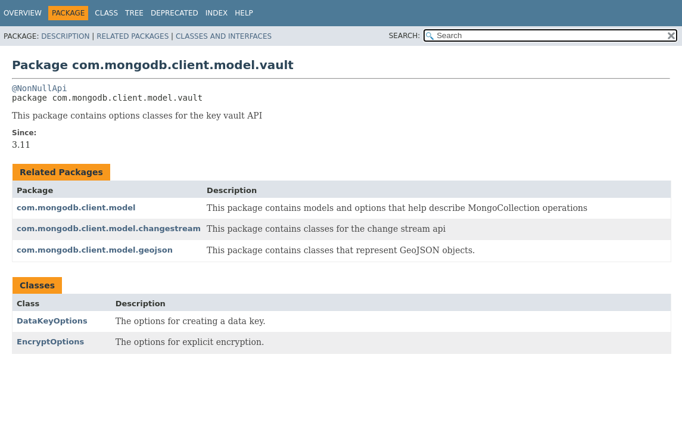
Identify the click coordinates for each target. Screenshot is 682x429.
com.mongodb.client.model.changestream (109, 228)
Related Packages (132, 36)
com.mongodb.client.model (76, 207)
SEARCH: (405, 36)
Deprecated (174, 13)
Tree (134, 13)
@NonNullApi (39, 88)
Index (216, 13)
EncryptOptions (50, 341)
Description (65, 36)
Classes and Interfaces (224, 36)
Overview (23, 13)
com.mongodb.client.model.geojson (95, 249)
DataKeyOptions (52, 320)
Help (244, 13)
